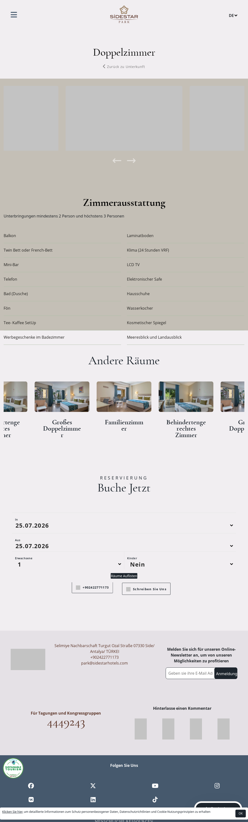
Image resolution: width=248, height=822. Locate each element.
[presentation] (117, 160)
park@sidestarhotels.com (104, 663)
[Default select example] (68, 584)
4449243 (66, 721)
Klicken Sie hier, (12, 812)
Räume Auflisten (124, 595)
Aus (17, 560)
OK (241, 813)
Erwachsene (23, 578)
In (16, 539)
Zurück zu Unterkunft (124, 66)
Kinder (132, 578)
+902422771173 (104, 657)
